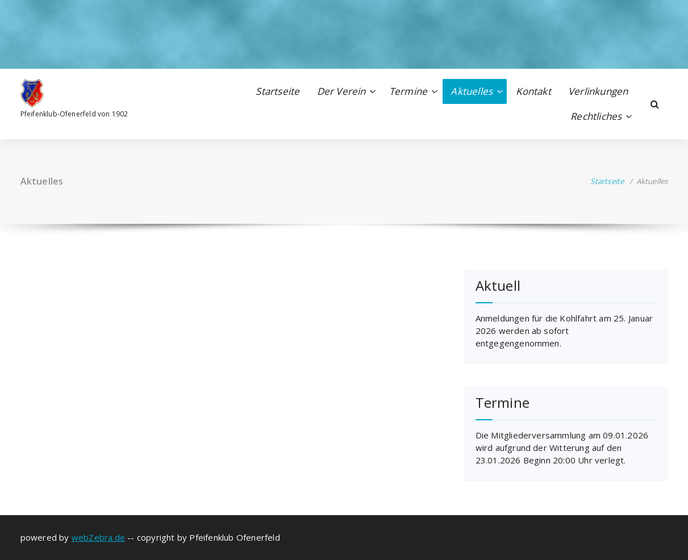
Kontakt (533, 91)
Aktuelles (472, 91)
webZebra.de (98, 537)
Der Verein (341, 91)
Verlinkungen (598, 91)
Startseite (277, 91)
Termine (408, 91)
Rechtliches (596, 116)
